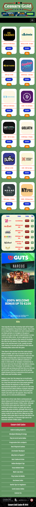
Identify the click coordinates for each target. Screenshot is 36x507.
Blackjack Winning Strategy (18, 434)
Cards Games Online (18, 489)
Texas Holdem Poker (18, 468)
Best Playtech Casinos (18, 447)
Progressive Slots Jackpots (18, 442)
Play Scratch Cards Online (18, 438)
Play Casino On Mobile (18, 476)
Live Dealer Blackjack (18, 451)
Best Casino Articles (18, 459)
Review (9, 48)
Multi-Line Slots (18, 472)
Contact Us (18, 493)
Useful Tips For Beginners (18, 485)
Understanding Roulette (18, 430)
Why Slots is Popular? (18, 455)
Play (9, 53)
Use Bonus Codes (18, 480)
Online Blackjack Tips (18, 463)
